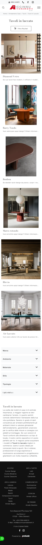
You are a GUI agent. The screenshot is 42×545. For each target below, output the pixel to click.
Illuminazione (31, 485)
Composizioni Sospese (10, 496)
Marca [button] (5, 351)
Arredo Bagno (10, 504)
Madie (10, 490)
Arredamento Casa (15, 13)
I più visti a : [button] (8, 393)
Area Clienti (14, 2)
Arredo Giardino (31, 505)
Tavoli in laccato (33, 13)
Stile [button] (5, 376)
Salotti (10, 493)
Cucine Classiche (10, 476)
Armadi (31, 474)
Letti (31, 471)
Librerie (10, 485)
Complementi (31, 488)
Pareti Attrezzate (10, 488)
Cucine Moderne (10, 474)
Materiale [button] (7, 367)
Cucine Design (10, 471)
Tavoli (24, 13)
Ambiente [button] (7, 359)
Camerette (31, 476)
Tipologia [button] (7, 384)
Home (5, 13)
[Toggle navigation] (38, 8)
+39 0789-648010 (22, 520)
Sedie (10, 501)
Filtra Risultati (21, 28)
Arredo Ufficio (31, 496)
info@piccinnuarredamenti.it (24, 522)
